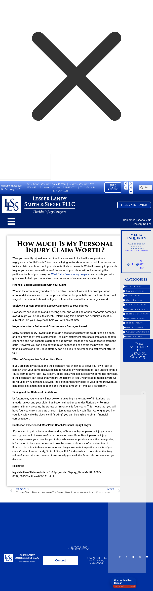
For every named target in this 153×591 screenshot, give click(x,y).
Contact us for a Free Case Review (78, 548)
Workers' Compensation (137, 331)
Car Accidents (133, 295)
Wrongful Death (134, 336)
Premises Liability (134, 322)
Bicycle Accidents (134, 286)
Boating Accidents (135, 291)
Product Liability (134, 327)
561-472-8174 (141, 264)
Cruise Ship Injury (134, 300)
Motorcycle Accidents (137, 309)
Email (135, 264)
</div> (25, 167)
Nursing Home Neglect (137, 313)
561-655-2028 (59, 184)
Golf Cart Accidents (136, 304)
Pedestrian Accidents (136, 318)
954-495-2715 (69, 187)
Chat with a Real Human (124, 582)
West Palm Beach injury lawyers (70, 274)
